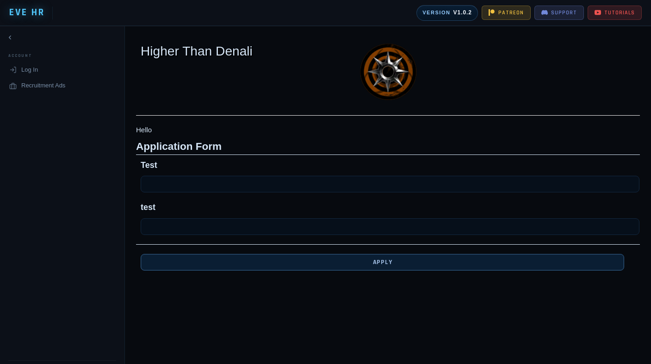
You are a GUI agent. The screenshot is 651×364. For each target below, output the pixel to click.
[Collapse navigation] (10, 39)
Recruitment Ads (37, 87)
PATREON (506, 12)
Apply (375, 262)
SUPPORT (559, 12)
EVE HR (27, 12)
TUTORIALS (615, 12)
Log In (23, 71)
